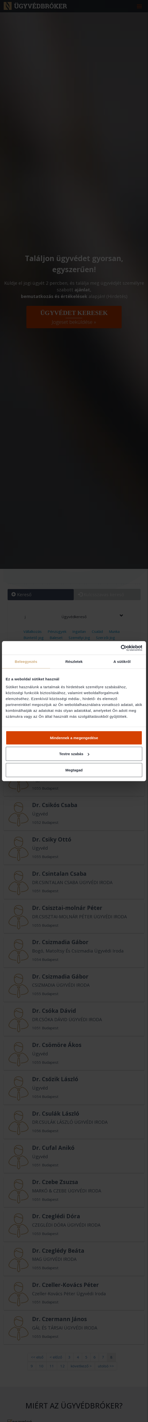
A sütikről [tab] (122, 661)
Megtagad (74, 770)
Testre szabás (74, 754)
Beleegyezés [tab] (26, 661)
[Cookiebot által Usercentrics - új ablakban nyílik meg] (120, 648)
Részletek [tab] (74, 661)
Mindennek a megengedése (74, 737)
